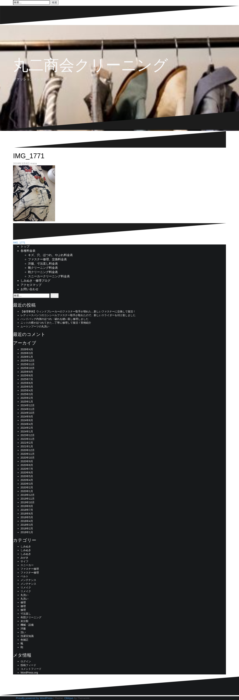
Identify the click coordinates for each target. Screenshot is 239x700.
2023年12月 (28, 435)
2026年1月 (27, 356)
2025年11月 (28, 364)
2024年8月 (27, 420)
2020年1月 (27, 491)
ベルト (24, 576)
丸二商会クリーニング (90, 65)
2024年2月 (27, 427)
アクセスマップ (31, 284)
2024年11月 (28, 409)
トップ (25, 246)
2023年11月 (28, 438)
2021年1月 (27, 446)
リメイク (26, 587)
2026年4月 (27, 349)
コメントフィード (31, 668)
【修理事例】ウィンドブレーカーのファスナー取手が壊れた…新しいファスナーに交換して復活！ (78, 311)
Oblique (68, 698)
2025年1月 (27, 401)
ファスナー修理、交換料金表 (47, 259)
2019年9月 (27, 506)
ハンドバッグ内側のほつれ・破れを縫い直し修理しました (55, 318)
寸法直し (26, 613)
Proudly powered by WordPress (34, 698)
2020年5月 (27, 476)
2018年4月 (27, 521)
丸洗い (24, 594)
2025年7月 (27, 379)
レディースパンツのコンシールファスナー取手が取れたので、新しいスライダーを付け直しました (78, 315)
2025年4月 (27, 390)
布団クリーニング (31, 617)
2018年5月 (27, 517)
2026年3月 (27, 353)
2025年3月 (27, 394)
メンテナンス (28, 580)
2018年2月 (27, 528)
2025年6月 (27, 382)
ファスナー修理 (30, 568)
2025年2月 (27, 397)
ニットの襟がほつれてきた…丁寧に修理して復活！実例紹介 (56, 322)
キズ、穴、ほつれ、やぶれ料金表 (50, 255)
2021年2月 (27, 442)
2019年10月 (28, 502)
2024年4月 (27, 424)
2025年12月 (28, 360)
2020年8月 (27, 465)
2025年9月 (27, 371)
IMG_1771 (19, 242)
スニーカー (27, 565)
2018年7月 (27, 509)
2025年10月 (28, 368)
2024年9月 (27, 416)
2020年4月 (27, 479)
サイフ (24, 561)
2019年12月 (28, 494)
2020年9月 (27, 461)
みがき (24, 557)
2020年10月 (28, 457)
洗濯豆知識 (27, 635)
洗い (23, 632)
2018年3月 (27, 524)
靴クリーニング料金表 (43, 267)
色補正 (24, 639)
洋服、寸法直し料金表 (43, 263)
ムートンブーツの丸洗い (35, 326)
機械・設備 (27, 624)
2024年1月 (27, 431)
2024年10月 (28, 412)
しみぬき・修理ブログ (35, 280)
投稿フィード (28, 665)
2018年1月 (27, 532)
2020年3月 (27, 483)
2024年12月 (28, 405)
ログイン (26, 661)
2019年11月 (28, 498)
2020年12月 (28, 450)
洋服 (23, 628)
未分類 (24, 621)
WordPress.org (29, 672)
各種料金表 (28, 250)
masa (33, 163)
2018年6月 (27, 513)
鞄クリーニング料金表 (43, 272)
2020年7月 (27, 468)
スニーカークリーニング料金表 (49, 276)
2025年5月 (27, 386)
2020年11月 (28, 453)
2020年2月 (27, 487)
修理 (23, 602)
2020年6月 (27, 472)
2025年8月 (27, 375)
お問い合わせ (29, 289)
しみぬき (26, 546)
